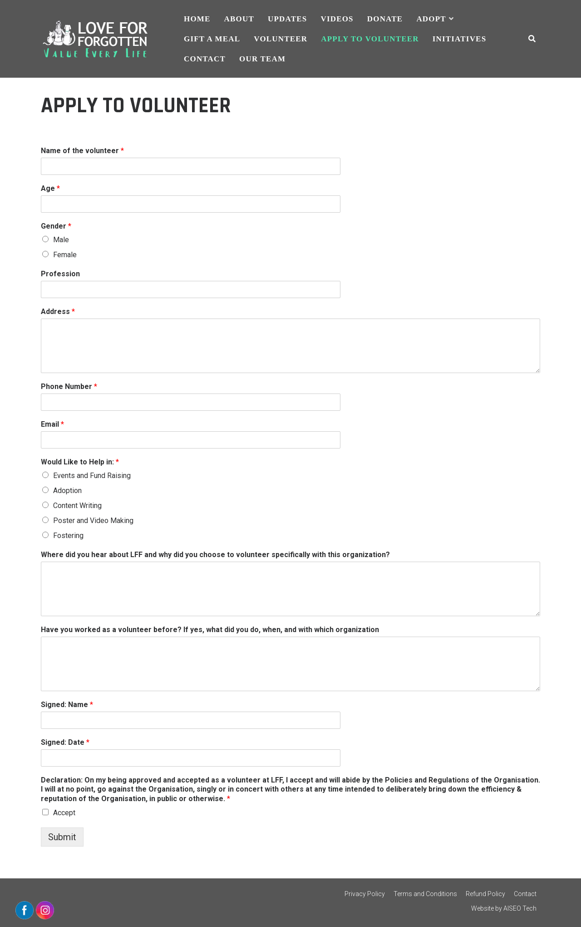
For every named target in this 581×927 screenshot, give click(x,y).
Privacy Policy (365, 893)
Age (50, 188)
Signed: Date (65, 742)
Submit (62, 837)
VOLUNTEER (280, 39)
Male (61, 239)
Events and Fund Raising (92, 475)
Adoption (67, 490)
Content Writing (77, 505)
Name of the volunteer (82, 150)
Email (52, 424)
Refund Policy (485, 893)
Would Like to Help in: (80, 462)
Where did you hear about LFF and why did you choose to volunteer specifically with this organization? (215, 554)
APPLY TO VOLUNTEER (370, 39)
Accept (64, 812)
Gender (56, 226)
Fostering (68, 535)
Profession (60, 273)
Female (65, 254)
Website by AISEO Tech (504, 908)
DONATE (385, 19)
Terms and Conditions (425, 893)
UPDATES (287, 19)
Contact (525, 893)
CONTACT (205, 59)
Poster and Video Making (93, 520)
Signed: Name (67, 704)
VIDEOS (336, 19)
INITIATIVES (460, 39)
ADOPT (431, 19)
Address (58, 311)
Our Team (262, 59)
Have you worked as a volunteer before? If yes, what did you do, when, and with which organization (210, 629)
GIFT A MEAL (212, 39)
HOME (197, 19)
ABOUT (239, 19)
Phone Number (69, 386)
